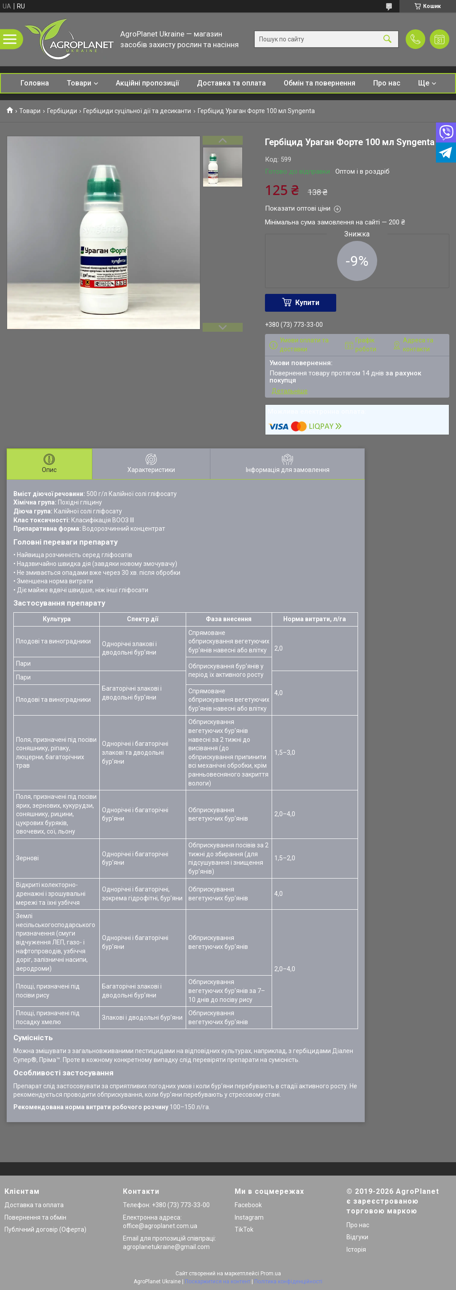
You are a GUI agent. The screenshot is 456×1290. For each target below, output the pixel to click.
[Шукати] (387, 39)
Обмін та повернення (319, 83)
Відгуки (357, 1237)
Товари (79, 83)
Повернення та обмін (35, 1217)
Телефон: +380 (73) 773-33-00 (166, 1205)
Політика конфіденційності (288, 1281)
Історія (356, 1249)
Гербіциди (62, 110)
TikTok (244, 1229)
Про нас (386, 83)
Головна (34, 83)
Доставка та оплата (231, 83)
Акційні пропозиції (147, 83)
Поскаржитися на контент (217, 1281)
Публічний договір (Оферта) (45, 1229)
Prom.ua (271, 1273)
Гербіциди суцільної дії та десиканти (137, 110)
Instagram (249, 1217)
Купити (307, 302)
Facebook (248, 1205)
